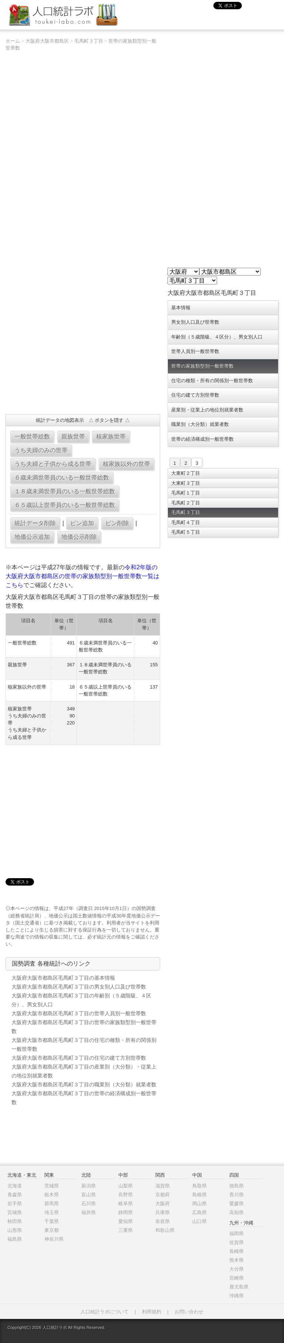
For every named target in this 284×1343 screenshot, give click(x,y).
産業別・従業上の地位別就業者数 (207, 410)
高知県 (236, 1212)
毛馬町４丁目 (185, 522)
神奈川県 (54, 1239)
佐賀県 (236, 1242)
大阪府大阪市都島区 (47, 41)
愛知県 (125, 1221)
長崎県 (236, 1251)
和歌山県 (165, 1230)
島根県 (199, 1194)
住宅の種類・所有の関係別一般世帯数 (212, 380)
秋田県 (14, 1221)
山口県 (199, 1221)
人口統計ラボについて (105, 1311)
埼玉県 (51, 1212)
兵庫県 (162, 1212)
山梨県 (125, 1186)
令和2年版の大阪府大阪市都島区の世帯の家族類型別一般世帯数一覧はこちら (82, 576)
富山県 (88, 1194)
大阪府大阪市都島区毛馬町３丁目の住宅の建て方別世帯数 (78, 1058)
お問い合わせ (189, 1311)
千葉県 (51, 1221)
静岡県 (125, 1212)
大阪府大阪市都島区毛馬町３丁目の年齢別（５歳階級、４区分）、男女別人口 (81, 1000)
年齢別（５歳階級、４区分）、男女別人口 (217, 337)
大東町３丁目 (185, 483)
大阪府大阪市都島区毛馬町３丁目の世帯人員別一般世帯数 (78, 1013)
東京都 (51, 1230)
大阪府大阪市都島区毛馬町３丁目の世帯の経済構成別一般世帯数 (83, 1097)
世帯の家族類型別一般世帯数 (202, 366)
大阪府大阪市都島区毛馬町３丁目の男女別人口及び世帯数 (78, 987)
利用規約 (151, 1311)
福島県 (14, 1239)
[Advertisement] (83, 355)
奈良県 (162, 1221)
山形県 (14, 1230)
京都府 (162, 1194)
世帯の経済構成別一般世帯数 (202, 439)
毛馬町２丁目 (185, 503)
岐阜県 (125, 1203)
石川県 (88, 1203)
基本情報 (180, 307)
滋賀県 (162, 1186)
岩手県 (14, 1203)
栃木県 (51, 1194)
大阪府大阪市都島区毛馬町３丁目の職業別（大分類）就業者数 (83, 1084)
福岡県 (236, 1233)
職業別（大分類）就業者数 (200, 424)
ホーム (13, 41)
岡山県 (199, 1203)
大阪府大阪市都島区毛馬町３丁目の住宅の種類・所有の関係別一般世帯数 (83, 1044)
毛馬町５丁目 (185, 532)
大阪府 (162, 1203)
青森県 (14, 1194)
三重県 (125, 1230)
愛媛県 (236, 1203)
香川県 (236, 1194)
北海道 (14, 1186)
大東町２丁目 (185, 473)
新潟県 (88, 1186)
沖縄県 (236, 1296)
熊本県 (236, 1260)
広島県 (199, 1212)
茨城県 (51, 1186)
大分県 (236, 1269)
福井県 (88, 1212)
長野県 (125, 1194)
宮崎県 (236, 1278)
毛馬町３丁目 (88, 41)
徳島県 (236, 1186)
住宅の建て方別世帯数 (195, 395)
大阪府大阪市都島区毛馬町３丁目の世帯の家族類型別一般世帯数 (83, 1026)
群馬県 (51, 1203)
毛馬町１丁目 (185, 493)
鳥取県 (199, 1186)
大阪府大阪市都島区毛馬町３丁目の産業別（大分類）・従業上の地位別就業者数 (83, 1071)
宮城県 (14, 1212)
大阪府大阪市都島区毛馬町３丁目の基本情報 (63, 978)
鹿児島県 (238, 1287)
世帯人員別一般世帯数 (195, 351)
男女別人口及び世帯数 (195, 322)
